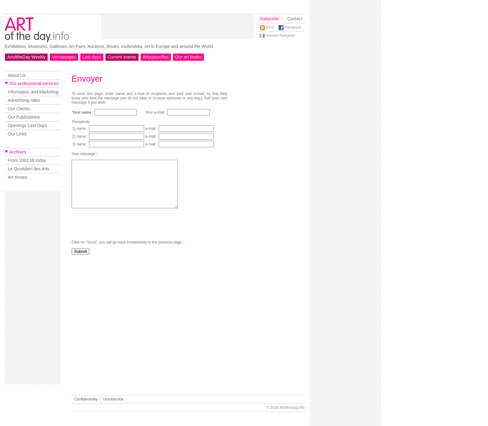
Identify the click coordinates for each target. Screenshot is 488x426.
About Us (17, 75)
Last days (91, 56)
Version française (280, 35)
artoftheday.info (292, 407)
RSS (270, 27)
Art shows (17, 177)
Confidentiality (85, 399)
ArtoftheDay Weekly (26, 56)
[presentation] (119, 233)
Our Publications (24, 117)
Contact (294, 18)
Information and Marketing (33, 91)
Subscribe (269, 18)
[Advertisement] (177, 26)
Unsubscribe (113, 399)
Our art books (188, 56)
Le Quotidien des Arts (28, 168)
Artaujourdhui (156, 56)
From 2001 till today (27, 160)
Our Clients (19, 108)
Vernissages (64, 56)
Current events (122, 56)
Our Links (17, 133)
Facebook (293, 27)
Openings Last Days (27, 125)
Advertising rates (24, 100)
